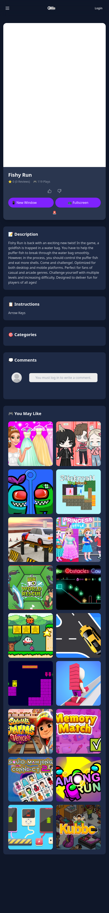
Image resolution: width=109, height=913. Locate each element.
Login (98, 8)
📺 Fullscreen (78, 202)
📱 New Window (24, 202)
